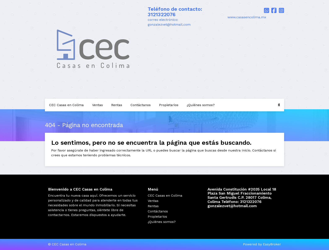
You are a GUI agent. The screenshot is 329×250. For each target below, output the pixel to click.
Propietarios (168, 105)
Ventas (97, 105)
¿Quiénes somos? (201, 105)
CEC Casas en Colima (66, 105)
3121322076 (161, 14)
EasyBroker (272, 244)
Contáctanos (141, 105)
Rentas (116, 105)
